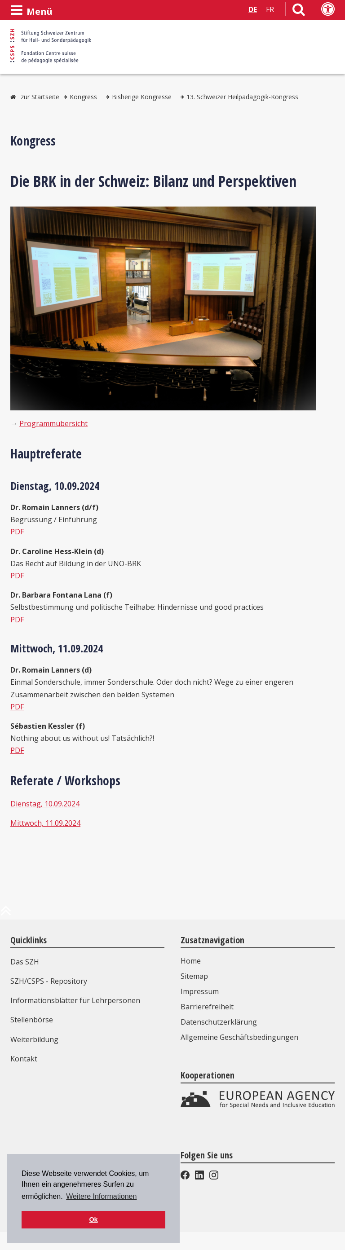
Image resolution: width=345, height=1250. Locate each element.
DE (252, 9)
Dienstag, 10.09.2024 (45, 804)
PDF (17, 532)
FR (270, 9)
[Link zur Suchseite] (298, 11)
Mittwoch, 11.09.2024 (45, 823)
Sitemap (194, 976)
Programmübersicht (53, 423)
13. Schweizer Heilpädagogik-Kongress (242, 96)
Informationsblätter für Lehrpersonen (75, 1000)
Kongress (83, 96)
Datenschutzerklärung (219, 1022)
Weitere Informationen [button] (101, 1196)
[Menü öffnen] (31, 10)
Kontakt (23, 1059)
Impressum (200, 991)
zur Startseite (40, 96)
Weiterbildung (34, 1039)
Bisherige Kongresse (142, 96)
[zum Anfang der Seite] (6, 914)
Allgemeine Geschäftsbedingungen (239, 1037)
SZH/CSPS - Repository (48, 981)
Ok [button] (93, 1219)
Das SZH (24, 962)
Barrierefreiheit (207, 1007)
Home (191, 961)
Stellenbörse (31, 1020)
